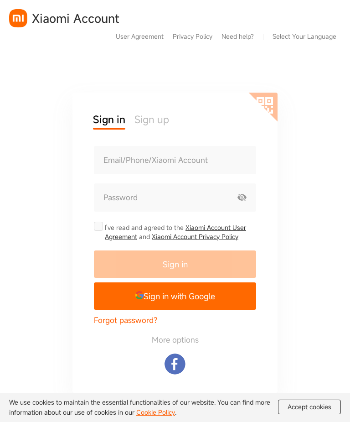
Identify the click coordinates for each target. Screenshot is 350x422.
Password (120, 197)
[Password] (161, 197)
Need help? (237, 36)
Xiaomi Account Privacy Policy (195, 236)
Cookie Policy (155, 412)
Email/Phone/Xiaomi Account (155, 160)
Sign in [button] (109, 119)
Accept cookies (309, 407)
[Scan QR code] (263, 107)
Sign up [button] (151, 119)
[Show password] (242, 197)
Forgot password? (125, 320)
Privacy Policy (192, 36)
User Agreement (140, 36)
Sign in (175, 264)
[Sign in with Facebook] (175, 364)
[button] (175, 296)
